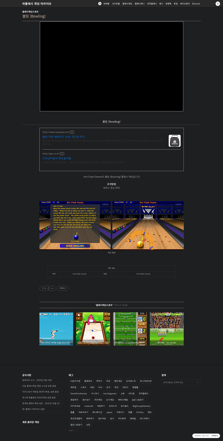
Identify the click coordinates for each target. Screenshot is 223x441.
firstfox (140, 412)
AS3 (92, 387)
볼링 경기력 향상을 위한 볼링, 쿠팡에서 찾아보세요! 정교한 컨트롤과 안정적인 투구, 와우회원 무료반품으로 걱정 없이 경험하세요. (103, 142)
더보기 (71, 430)
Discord (196, 3)
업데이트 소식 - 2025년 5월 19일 (37, 380)
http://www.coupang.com (56, 132)
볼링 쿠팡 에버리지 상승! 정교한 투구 (64, 136)
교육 (123, 393)
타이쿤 (131, 393)
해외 (150, 412)
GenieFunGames (79, 393)
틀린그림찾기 (76, 424)
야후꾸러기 (83, 412)
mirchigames (109, 393)
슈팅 (88, 424)
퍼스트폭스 (145, 418)
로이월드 (125, 405)
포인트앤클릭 (76, 418)
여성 (108, 380)
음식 (112, 418)
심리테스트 (131, 380)
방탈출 (135, 387)
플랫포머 (88, 380)
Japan (109, 412)
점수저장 (102, 418)
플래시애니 (139, 3)
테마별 (106, 3)
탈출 (72, 412)
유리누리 (113, 405)
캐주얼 (73, 387)
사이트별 (116, 3)
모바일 (133, 418)
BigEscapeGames (141, 405)
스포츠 (83, 387)
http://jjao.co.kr (51, 153)
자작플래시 (152, 3)
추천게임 (98, 399)
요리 (108, 387)
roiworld (88, 405)
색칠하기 (101, 405)
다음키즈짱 (75, 380)
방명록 (168, 3)
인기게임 (110, 399)
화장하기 (90, 418)
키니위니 (95, 393)
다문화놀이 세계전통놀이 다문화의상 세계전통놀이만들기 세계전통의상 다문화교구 (84, 162)
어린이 (125, 387)
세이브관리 (185, 3)
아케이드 (120, 412)
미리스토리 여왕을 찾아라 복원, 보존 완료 (40, 391)
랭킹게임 (118, 380)
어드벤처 (122, 418)
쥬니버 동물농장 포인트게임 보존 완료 (39, 397)
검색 (198, 382)
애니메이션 (97, 412)
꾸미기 (99, 380)
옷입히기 (74, 399)
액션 (116, 387)
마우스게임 (123, 399)
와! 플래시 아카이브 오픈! (33, 409)
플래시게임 (127, 3)
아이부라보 (75, 405)
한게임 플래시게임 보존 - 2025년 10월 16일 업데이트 (42, 403)
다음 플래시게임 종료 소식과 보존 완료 (39, 385)
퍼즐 (130, 412)
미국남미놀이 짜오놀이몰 (57, 158)
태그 (161, 3)
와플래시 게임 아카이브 (36, 3)
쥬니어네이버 (146, 380)
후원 (176, 3)
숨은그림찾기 (138, 399)
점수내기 (86, 399)
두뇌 (100, 387)
